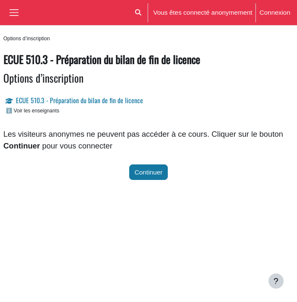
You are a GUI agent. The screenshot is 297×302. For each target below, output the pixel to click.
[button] (138, 12)
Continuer (149, 172)
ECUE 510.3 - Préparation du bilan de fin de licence (79, 100)
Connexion (274, 12)
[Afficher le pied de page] (276, 281)
